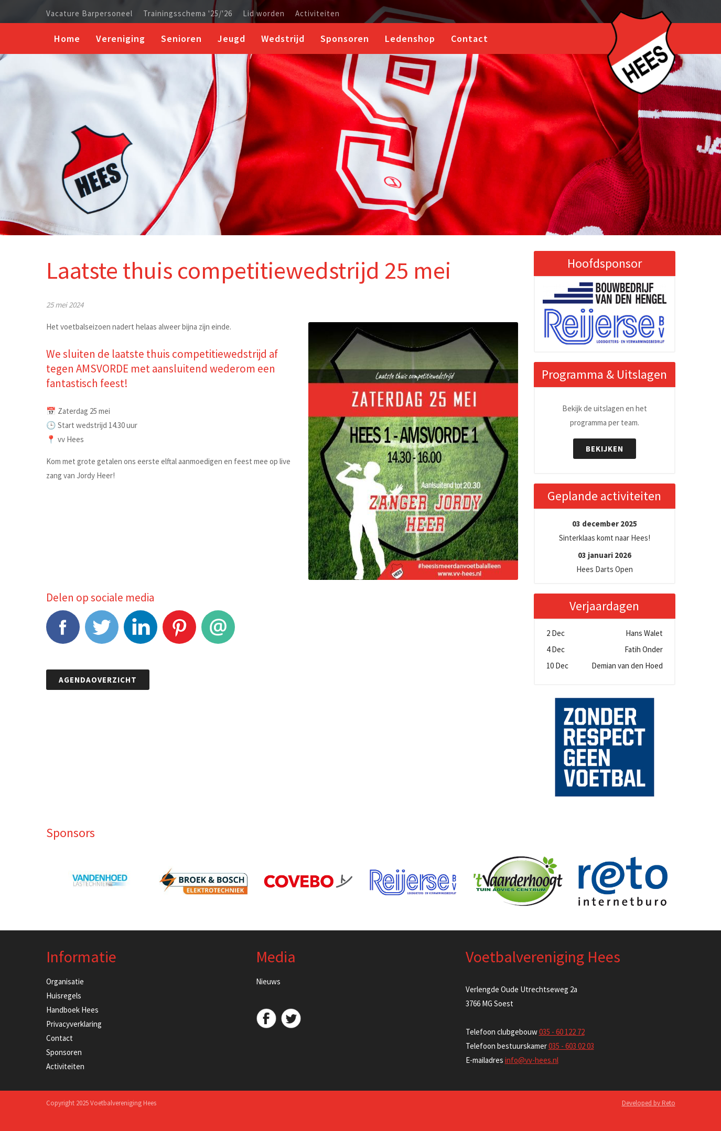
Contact (469, 38)
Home (67, 38)
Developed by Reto (648, 1103)
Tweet (102, 632)
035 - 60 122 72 (562, 1032)
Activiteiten (317, 13)
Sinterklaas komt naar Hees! (604, 531)
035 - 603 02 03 (571, 1046)
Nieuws (268, 981)
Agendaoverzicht (98, 680)
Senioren (181, 38)
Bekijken (604, 449)
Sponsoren (344, 38)
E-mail (218, 632)
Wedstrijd (283, 38)
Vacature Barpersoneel (89, 13)
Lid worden (264, 13)
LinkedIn (140, 632)
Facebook (63, 632)
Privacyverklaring (74, 1024)
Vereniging (120, 38)
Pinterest (179, 632)
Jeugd (231, 38)
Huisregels (63, 996)
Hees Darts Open (604, 562)
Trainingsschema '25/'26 (187, 13)
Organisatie (65, 981)
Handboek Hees (72, 1010)
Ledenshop (410, 38)
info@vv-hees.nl (531, 1060)
